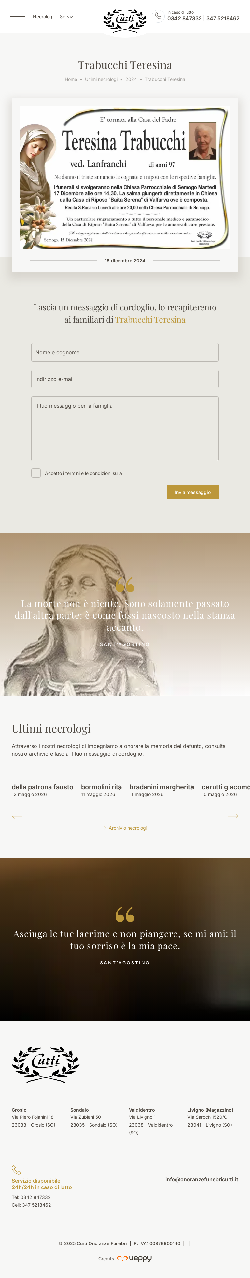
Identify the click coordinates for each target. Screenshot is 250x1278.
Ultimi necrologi (101, 79)
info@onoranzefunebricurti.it (201, 1179)
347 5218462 (223, 18)
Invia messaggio (193, 492)
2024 (131, 79)
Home (71, 79)
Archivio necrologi (125, 828)
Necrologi (43, 16)
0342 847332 (184, 18)
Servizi (67, 16)
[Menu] (17, 16)
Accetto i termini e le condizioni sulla (83, 473)
